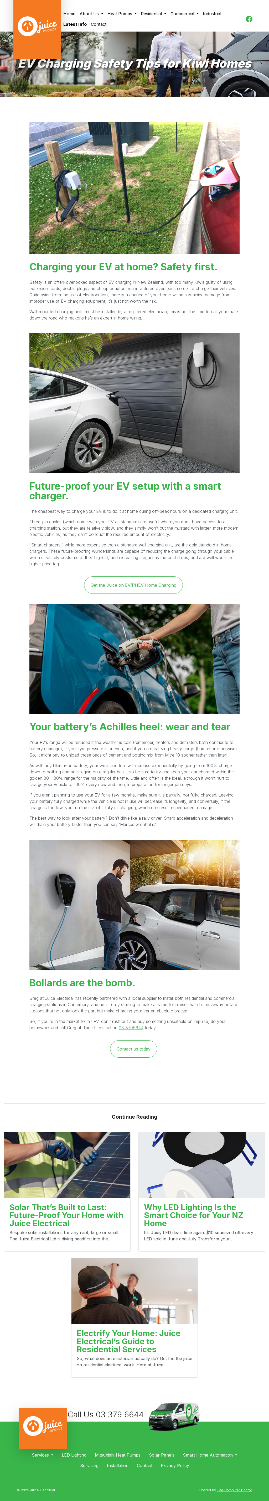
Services (41, 1455)
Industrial (212, 13)
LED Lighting (74, 1455)
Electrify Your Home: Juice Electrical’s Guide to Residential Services (128, 1341)
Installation (117, 1465)
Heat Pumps (120, 13)
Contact (98, 24)
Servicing (89, 1465)
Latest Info (75, 24)
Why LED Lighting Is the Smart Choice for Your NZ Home (194, 1215)
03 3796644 (131, 1027)
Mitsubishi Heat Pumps (118, 1455)
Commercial (182, 13)
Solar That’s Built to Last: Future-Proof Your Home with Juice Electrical (66, 1215)
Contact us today (134, 1049)
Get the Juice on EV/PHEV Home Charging (133, 585)
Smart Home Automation (208, 1455)
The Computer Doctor (234, 1490)
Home (69, 13)
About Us (90, 13)
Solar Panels (161, 1455)
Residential (152, 13)
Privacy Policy (175, 1465)
